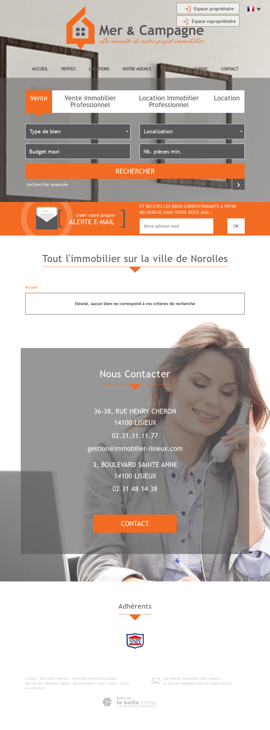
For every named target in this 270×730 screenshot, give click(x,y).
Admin (112, 683)
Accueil (40, 68)
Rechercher (135, 171)
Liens (101, 683)
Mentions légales (57, 683)
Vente (39, 98)
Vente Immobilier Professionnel (90, 101)
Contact (229, 68)
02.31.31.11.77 (135, 436)
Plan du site (33, 683)
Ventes (68, 68)
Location (227, 98)
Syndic (201, 68)
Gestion (173, 68)
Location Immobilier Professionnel (169, 101)
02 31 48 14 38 (135, 489)
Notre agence (137, 68)
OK (236, 226)
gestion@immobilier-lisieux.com (135, 448)
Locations (99, 68)
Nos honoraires (83, 683)
